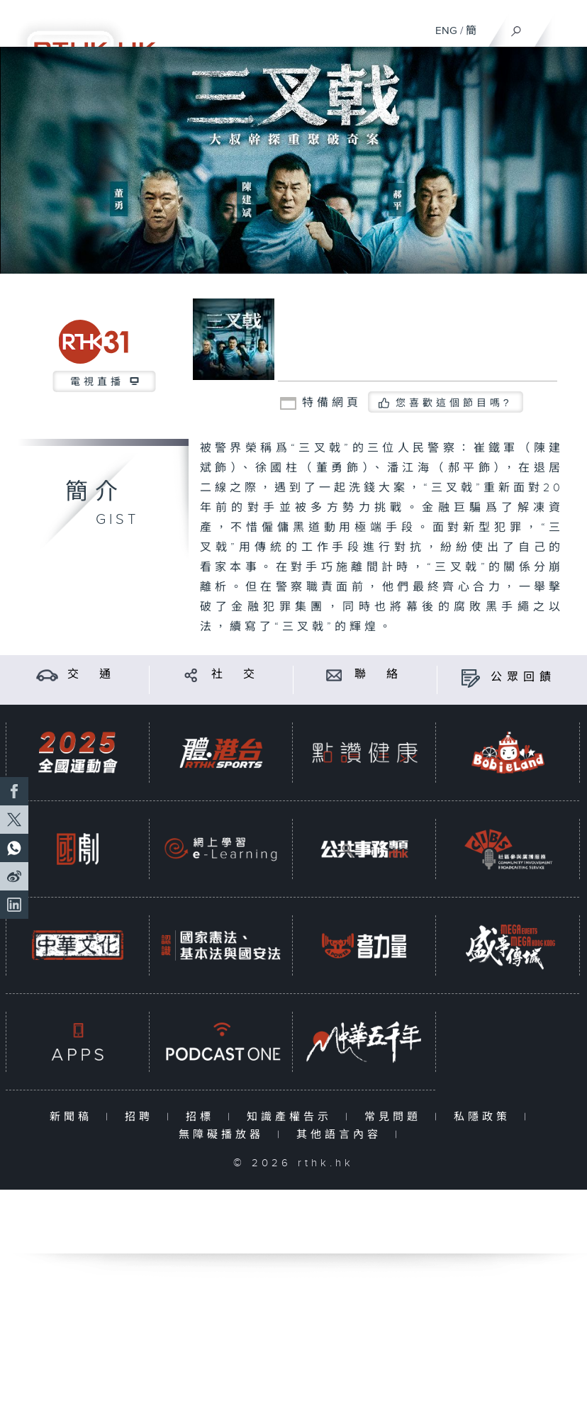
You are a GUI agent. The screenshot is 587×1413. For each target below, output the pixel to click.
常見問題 (395, 1117)
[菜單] (567, 25)
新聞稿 (74, 1117)
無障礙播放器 (224, 1135)
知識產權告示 (292, 1117)
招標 (203, 1117)
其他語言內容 (342, 1135)
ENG (446, 31)
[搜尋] (516, 27)
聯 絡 (378, 674)
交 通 (91, 674)
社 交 (235, 674)
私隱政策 (485, 1117)
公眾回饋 (523, 677)
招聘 (142, 1117)
